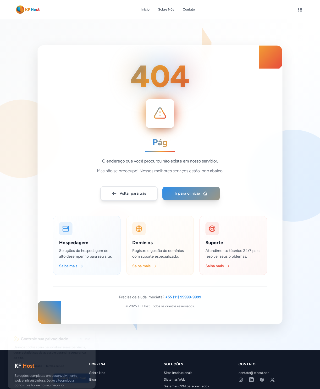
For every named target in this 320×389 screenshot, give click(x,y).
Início (145, 9)
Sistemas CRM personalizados (186, 386)
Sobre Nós (166, 9)
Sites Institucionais (178, 373)
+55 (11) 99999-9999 (183, 290)
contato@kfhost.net (253, 373)
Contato (189, 9)
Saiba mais (71, 259)
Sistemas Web (174, 379)
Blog (92, 379)
